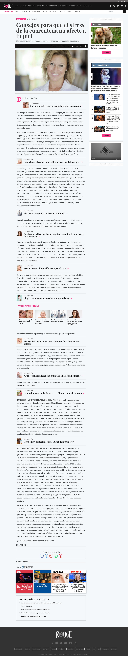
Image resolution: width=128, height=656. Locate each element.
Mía (99, 649)
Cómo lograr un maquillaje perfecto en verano (33, 616)
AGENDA (19, 6)
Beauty (62, 11)
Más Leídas (97, 24)
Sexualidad (36, 11)
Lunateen (105, 649)
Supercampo (80, 649)
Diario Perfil (18, 649)
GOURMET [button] (40, 6)
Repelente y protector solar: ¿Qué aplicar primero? (49, 441)
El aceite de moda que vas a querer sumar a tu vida (35, 613)
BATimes (114, 649)
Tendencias (26, 11)
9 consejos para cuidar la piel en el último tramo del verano (53, 393)
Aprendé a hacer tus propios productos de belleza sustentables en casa (41, 603)
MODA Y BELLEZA (29, 6)
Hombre (53, 649)
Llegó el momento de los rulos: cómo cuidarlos (47, 298)
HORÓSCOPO (87, 6)
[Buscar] (115, 11)
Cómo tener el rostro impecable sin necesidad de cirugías (52, 161)
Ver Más (106, 53)
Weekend (61, 649)
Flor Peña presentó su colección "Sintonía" (44, 213)
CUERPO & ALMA (75, 6)
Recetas (44, 11)
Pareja (77, 11)
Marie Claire (36, 649)
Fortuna (45, 649)
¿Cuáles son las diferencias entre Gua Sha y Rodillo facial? (52, 375)
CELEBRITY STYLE (52, 6)
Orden (69, 11)
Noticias (27, 649)
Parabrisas (70, 649)
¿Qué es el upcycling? (27, 606)
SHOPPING (64, 6)
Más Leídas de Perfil (101, 65)
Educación (52, 11)
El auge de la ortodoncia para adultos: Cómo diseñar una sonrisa (51, 342)
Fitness (17, 11)
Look (88, 649)
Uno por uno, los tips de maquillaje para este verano (55, 105)
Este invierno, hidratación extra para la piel (45, 268)
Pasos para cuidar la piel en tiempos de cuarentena (35, 609)
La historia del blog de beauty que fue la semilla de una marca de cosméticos (54, 235)
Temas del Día (8, 11)
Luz (94, 649)
